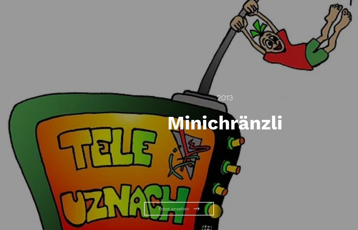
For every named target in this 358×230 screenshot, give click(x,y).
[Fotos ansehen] (179, 208)
